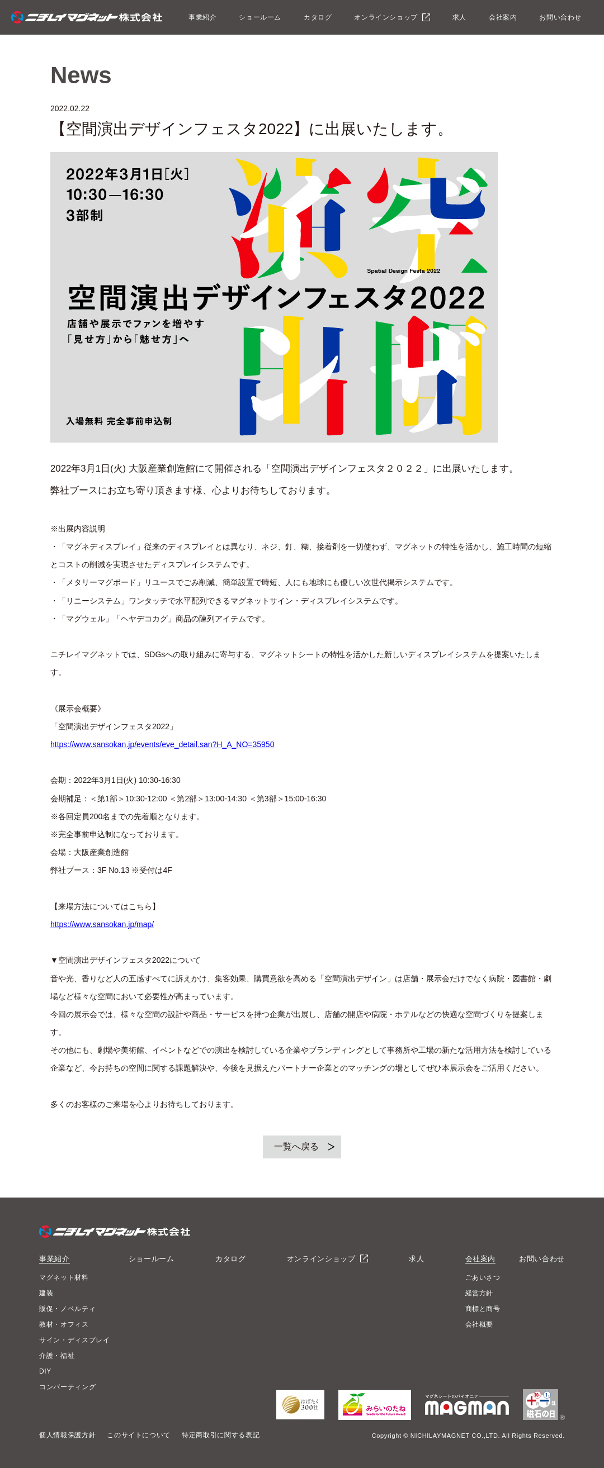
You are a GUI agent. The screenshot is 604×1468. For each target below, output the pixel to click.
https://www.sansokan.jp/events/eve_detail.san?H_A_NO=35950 (162, 744)
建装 (46, 1293)
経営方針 (479, 1293)
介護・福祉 (56, 1356)
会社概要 (479, 1324)
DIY (45, 1371)
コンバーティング (67, 1387)
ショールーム (260, 17)
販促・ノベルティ (67, 1309)
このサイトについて (139, 1435)
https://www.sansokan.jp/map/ (102, 924)
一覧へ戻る (296, 1146)
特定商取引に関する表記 (220, 1435)
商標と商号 (483, 1309)
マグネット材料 (64, 1277)
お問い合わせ (560, 17)
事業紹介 (202, 17)
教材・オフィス (64, 1324)
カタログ (318, 17)
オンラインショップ (385, 17)
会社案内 (503, 17)
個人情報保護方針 (67, 1435)
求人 (459, 17)
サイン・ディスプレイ (74, 1340)
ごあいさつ (483, 1277)
